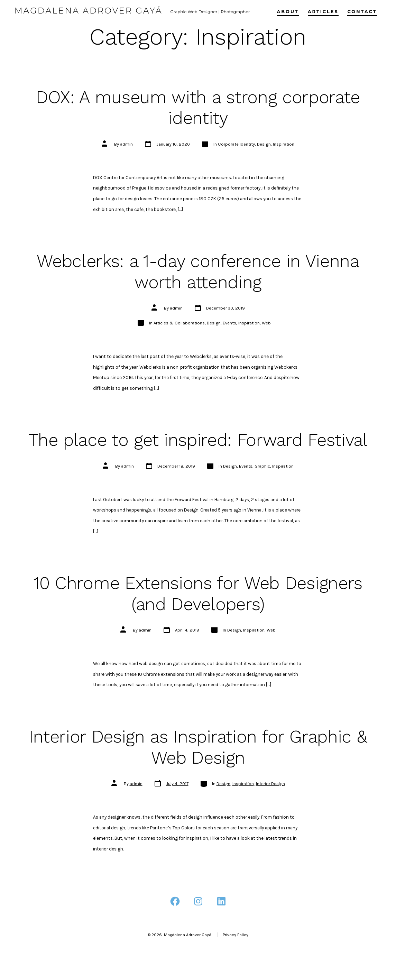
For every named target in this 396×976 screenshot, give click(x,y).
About (288, 11)
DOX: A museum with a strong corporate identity (198, 107)
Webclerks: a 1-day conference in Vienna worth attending (198, 271)
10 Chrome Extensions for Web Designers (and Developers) (198, 593)
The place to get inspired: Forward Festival (197, 440)
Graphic (262, 466)
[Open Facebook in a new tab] (175, 901)
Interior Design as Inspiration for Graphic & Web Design (198, 747)
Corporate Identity (236, 144)
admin (126, 144)
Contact (362, 11)
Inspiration (283, 144)
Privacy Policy (235, 934)
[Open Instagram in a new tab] (198, 901)
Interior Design (270, 783)
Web (266, 322)
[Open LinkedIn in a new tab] (221, 901)
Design (264, 144)
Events (229, 322)
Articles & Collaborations (179, 322)
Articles (323, 11)
